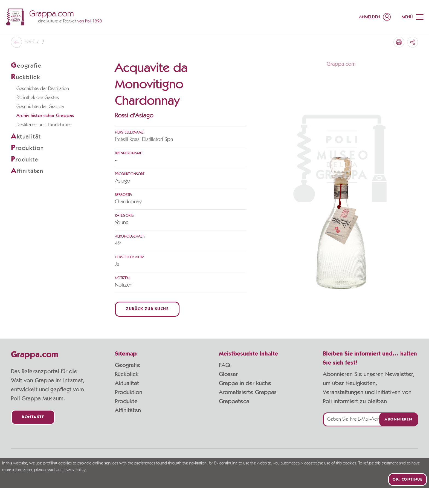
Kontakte (33, 417)
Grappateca (234, 401)
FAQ (224, 365)
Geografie (127, 365)
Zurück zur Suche (147, 309)
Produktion (128, 392)
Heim (30, 42)
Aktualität (127, 383)
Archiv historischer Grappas (45, 115)
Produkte (126, 401)
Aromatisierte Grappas (248, 392)
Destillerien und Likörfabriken (44, 124)
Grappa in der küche (245, 383)
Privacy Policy (74, 470)
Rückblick (126, 374)
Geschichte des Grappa (40, 106)
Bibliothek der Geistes (37, 97)
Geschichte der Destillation (42, 88)
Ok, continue (407, 479)
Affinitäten (128, 410)
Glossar (228, 374)
